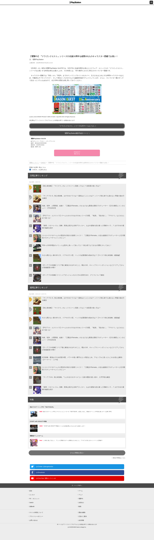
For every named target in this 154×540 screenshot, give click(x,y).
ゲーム (80, 491)
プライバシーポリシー (36, 516)
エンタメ (32, 494)
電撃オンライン (34, 162)
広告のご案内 (82, 516)
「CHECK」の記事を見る (39, 169)
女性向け (81, 502)
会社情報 (81, 520)
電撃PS (80, 498)
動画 (79, 506)
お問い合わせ (33, 520)
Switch (31, 502)
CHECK (43, 162)
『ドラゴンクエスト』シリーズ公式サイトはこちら (76, 126)
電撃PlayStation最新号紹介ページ (76, 133)
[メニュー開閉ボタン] (151, 2)
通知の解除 (81, 512)
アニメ (80, 494)
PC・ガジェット (34, 498)
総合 (30, 491)
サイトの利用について (36, 512)
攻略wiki (31, 506)
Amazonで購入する (77, 153)
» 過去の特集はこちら (118, 458)
